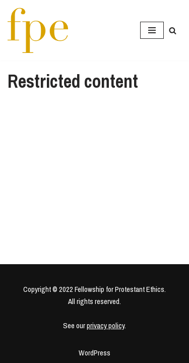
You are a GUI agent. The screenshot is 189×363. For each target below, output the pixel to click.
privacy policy (105, 325)
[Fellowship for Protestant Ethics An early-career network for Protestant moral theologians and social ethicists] (38, 30)
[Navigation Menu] (152, 30)
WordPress (94, 352)
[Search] (172, 30)
